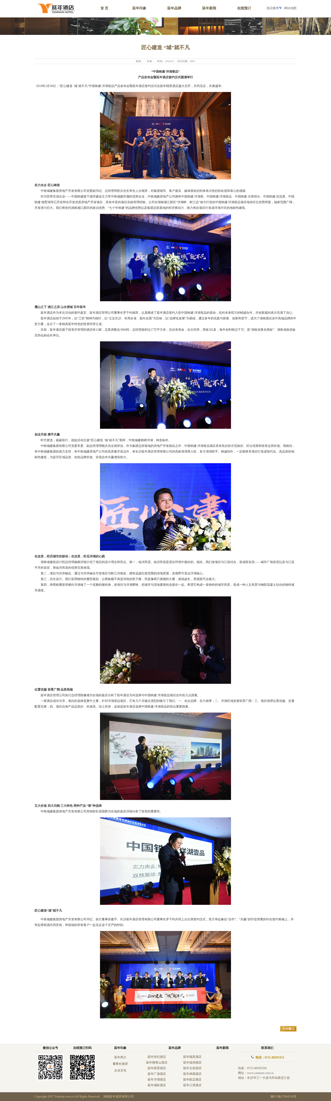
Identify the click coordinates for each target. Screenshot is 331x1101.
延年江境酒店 (192, 1085)
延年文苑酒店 (192, 1068)
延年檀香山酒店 (156, 1062)
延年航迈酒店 (192, 1079)
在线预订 (244, 8)
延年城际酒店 (157, 1085)
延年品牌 (174, 8)
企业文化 (120, 1070)
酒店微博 (272, 8)
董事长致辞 (120, 1063)
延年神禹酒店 (192, 1073)
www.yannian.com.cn (260, 1073)
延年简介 (120, 1057)
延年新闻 (209, 8)
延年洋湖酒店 (157, 1079)
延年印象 (120, 1048)
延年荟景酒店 (157, 1068)
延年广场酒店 (157, 1073)
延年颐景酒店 (192, 1056)
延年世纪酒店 (157, 1056)
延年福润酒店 (192, 1062)
